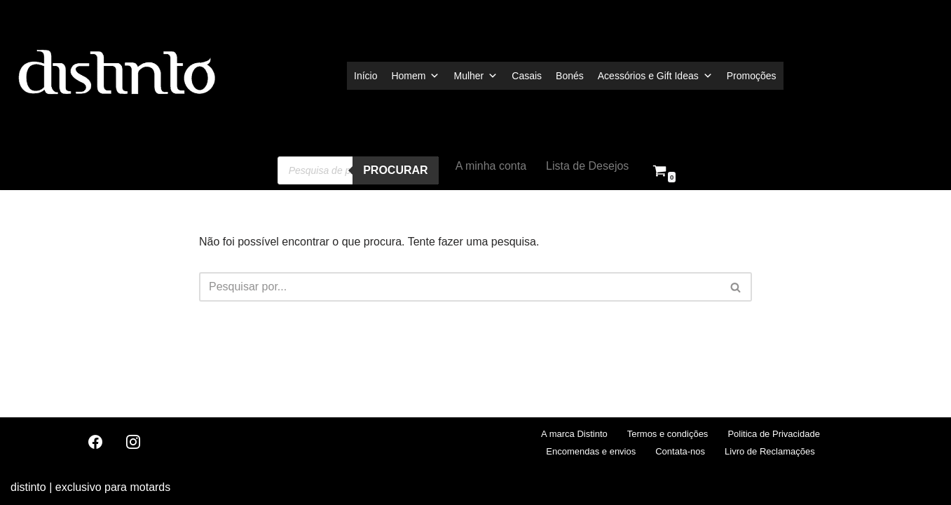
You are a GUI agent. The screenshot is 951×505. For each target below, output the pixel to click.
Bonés (570, 75)
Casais (527, 75)
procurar (395, 170)
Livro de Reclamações (770, 451)
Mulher (475, 75)
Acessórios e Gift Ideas (655, 75)
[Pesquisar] (459, 287)
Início (365, 75)
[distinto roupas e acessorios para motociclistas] (116, 75)
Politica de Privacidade (773, 434)
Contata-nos (680, 451)
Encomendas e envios (591, 451)
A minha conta (491, 166)
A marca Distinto (574, 434)
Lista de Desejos (587, 166)
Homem (415, 75)
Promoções (751, 75)
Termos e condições (668, 434)
